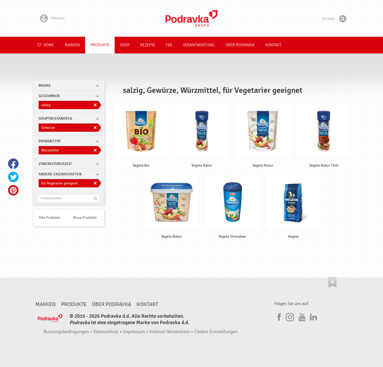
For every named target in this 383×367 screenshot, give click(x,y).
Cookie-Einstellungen (216, 332)
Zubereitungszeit (55, 164)
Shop (125, 45)
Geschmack (49, 96)
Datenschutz (106, 332)
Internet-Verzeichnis (169, 332)
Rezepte (147, 45)
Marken (72, 45)
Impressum (134, 332)
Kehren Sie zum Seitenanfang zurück (332, 282)
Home (45, 45)
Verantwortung (199, 45)
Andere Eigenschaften (60, 174)
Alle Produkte (49, 217)
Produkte (99, 45)
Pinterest (13, 190)
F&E (169, 45)
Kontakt (273, 45)
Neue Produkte (85, 217)
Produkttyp (50, 141)
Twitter (13, 177)
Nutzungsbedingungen (66, 332)
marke (45, 85)
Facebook (13, 163)
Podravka (191, 18)
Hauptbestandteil (56, 118)
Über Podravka (240, 45)
